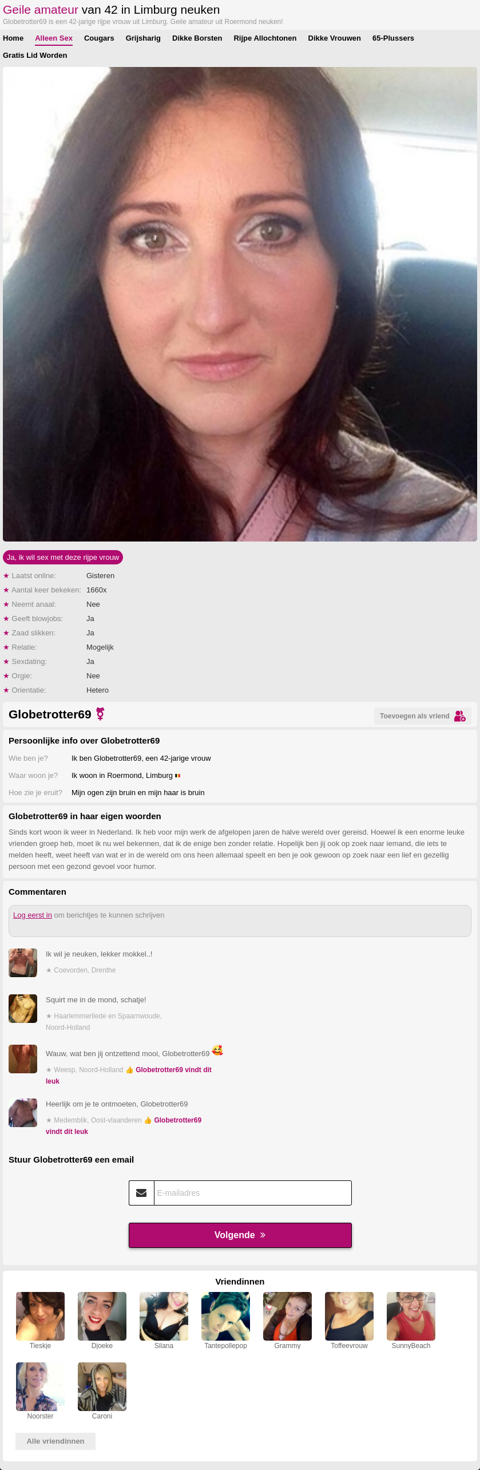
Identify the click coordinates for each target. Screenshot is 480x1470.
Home (13, 38)
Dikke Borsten (197, 38)
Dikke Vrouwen (334, 38)
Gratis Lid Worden (35, 55)
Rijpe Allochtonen (264, 38)
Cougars (99, 38)
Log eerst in (32, 915)
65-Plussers (393, 38)
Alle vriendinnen (55, 1441)
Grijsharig (143, 38)
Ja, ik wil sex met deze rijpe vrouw (63, 557)
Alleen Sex (54, 38)
